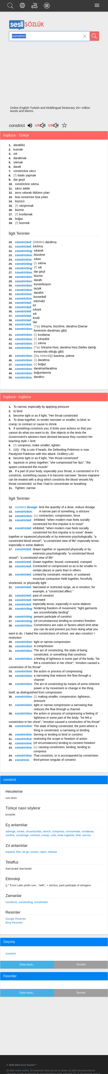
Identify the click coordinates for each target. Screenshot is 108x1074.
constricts (22, 760)
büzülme (39, 254)
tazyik (38, 288)
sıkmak (18, 162)
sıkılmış (38, 246)
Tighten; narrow (25, 488)
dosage (26, 507)
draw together (66, 835)
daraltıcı (39, 376)
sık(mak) (39, 301)
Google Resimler (16, 918)
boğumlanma (42, 372)
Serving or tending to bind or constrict (58, 734)
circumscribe (33, 831)
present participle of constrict (53, 616)
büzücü (20, 201)
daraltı (38, 280)
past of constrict (43, 595)
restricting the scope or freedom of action (60, 738)
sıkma (42, 263)
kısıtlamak (26, 214)
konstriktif (39, 296)
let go (25, 851)
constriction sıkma (27, 184)
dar (35, 322)
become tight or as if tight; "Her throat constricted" (46, 458)
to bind (17, 411)
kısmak (18, 149)
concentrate (73, 831)
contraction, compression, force (59, 515)
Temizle (81, 964)
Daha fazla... (27, 964)
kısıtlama (44, 334)
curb (53, 835)
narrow (86, 835)
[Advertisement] (54, 74)
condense (87, 831)
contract (35, 835)
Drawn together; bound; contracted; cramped (62, 562)
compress (58, 831)
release (52, 851)
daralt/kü (19, 145)
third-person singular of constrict (54, 759)
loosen (35, 851)
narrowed (39, 599)
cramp (45, 835)
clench (47, 831)
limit (78, 835)
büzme (19, 210)
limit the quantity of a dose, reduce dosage (67, 507)
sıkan (37, 259)
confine (10, 835)
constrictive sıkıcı (24, 171)
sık (15, 153)
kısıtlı (36, 318)
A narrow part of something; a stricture (64, 511)
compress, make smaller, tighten (39, 445)
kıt (34, 305)
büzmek (24, 223)
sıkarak (38, 250)
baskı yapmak (27, 175)
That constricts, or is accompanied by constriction (65, 755)
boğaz (19, 218)
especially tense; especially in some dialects (62, 604)
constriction (23, 255)
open (43, 851)
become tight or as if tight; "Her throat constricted (45, 415)
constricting (23, 251)
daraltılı (39, 292)
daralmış (51, 242)
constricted (23, 242)
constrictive (23, 259)
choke (20, 831)
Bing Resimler (14, 922)
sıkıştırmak (26, 205)
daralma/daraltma (45, 368)
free (18, 851)
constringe (22, 835)
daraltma (43, 360)
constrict (11, 953)
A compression (43, 646)
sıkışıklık (43, 339)
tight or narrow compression (52, 642)
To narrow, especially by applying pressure (41, 406)
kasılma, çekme (64, 355)
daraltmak (19, 158)
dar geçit (19, 179)
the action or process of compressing (58, 671)
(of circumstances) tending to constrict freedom (65, 620)
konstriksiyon (42, 284)
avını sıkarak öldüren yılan (32, 192)
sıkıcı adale (22, 188)
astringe (10, 831)
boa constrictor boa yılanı (31, 197)
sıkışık (37, 309)
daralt (17, 166)
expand (10, 851)
